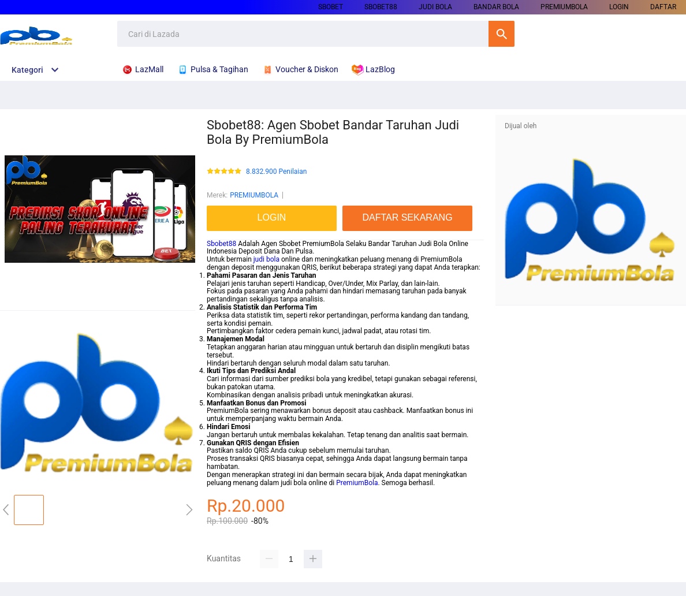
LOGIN (619, 7)
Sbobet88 (221, 244)
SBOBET (330, 7)
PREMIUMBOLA (564, 7)
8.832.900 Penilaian (276, 172)
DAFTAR (663, 7)
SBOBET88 (380, 7)
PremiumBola (357, 483)
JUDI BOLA (435, 7)
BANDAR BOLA (496, 7)
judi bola (266, 259)
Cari (501, 34)
